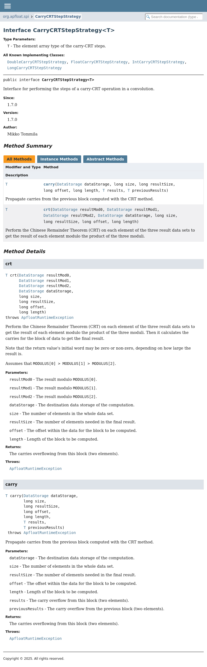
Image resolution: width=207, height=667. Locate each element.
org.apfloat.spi (16, 17)
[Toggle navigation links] (7, 6)
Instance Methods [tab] (59, 159)
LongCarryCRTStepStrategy (34, 68)
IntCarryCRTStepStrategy (158, 62)
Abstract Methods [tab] (105, 159)
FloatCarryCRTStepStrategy (99, 62)
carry (49, 184)
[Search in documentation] (174, 16)
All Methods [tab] (19, 159)
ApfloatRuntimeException (47, 317)
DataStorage (69, 184)
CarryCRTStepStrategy (58, 17)
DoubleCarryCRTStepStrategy (36, 62)
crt (46, 209)
